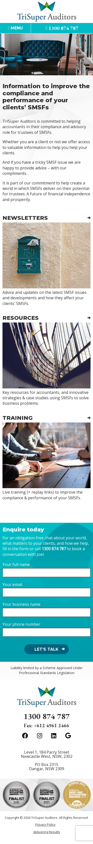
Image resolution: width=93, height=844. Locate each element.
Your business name (21, 604)
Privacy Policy (45, 824)
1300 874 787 (62, 28)
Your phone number (21, 624)
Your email (12, 584)
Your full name (16, 564)
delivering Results (46, 832)
